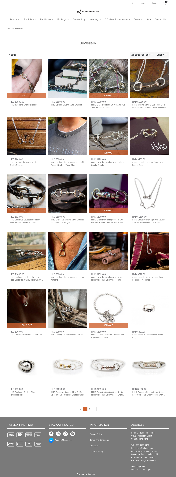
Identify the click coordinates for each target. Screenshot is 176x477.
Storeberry (91, 474)
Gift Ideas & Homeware (120, 19)
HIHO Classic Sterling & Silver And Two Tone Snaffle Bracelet (108, 106)
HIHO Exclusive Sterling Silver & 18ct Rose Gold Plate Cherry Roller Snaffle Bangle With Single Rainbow (107, 221)
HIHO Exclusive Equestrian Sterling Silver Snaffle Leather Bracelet (25, 221)
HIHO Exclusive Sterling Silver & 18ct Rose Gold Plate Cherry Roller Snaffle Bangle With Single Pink (26, 279)
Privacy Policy (96, 434)
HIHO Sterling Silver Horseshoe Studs (26, 335)
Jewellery (98, 19)
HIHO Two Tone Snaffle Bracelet (23, 105)
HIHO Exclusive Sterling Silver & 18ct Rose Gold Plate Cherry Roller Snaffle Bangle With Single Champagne (148, 393)
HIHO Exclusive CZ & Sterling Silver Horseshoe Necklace (147, 278)
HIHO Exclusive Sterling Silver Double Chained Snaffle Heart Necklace (148, 221)
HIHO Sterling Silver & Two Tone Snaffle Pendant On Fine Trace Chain (67, 163)
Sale (153, 19)
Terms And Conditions (99, 440)
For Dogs (66, 19)
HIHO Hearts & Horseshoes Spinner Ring (147, 336)
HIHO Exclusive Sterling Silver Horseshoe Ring (22, 393)
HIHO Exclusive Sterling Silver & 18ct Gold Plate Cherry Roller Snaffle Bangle (67, 393)
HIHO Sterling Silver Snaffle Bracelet (66, 105)
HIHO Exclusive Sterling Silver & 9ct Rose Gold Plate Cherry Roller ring (106, 278)
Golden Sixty (83, 19)
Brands (18, 19)
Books (141, 19)
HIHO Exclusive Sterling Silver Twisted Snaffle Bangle (107, 163)
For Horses (50, 19)
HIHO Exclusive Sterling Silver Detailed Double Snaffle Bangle (67, 221)
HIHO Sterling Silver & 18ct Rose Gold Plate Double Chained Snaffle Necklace (149, 106)
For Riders (33, 19)
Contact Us (94, 446)
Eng (143, 3)
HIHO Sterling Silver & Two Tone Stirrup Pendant (67, 278)
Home (10, 29)
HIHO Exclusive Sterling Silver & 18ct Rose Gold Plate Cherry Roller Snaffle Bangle (107, 393)
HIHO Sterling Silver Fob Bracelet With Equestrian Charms (107, 336)
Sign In (154, 3)
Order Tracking (96, 452)
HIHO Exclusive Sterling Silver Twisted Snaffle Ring (148, 163)
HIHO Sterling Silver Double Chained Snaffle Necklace (25, 163)
